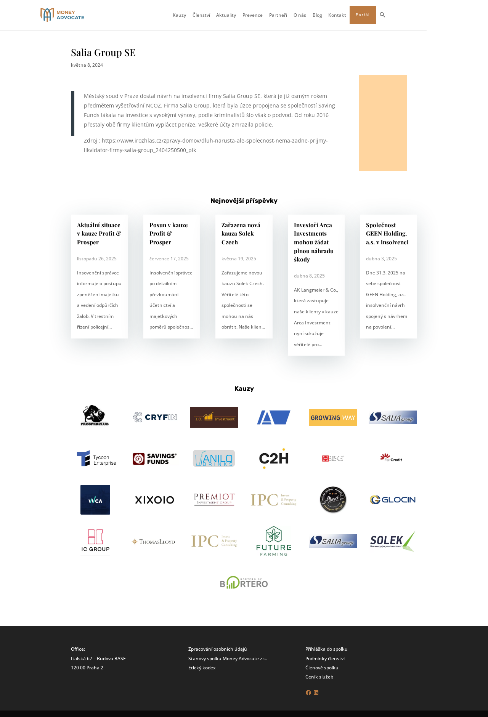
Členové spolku (322, 667)
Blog (348, 15)
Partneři (309, 15)
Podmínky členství (325, 658)
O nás (330, 15)
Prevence (283, 15)
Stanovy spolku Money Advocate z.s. (227, 658)
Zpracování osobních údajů (217, 649)
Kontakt (368, 15)
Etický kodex (201, 667)
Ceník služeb (319, 677)
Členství (232, 15)
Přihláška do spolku (326, 649)
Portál (393, 15)
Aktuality (257, 15)
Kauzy (210, 15)
